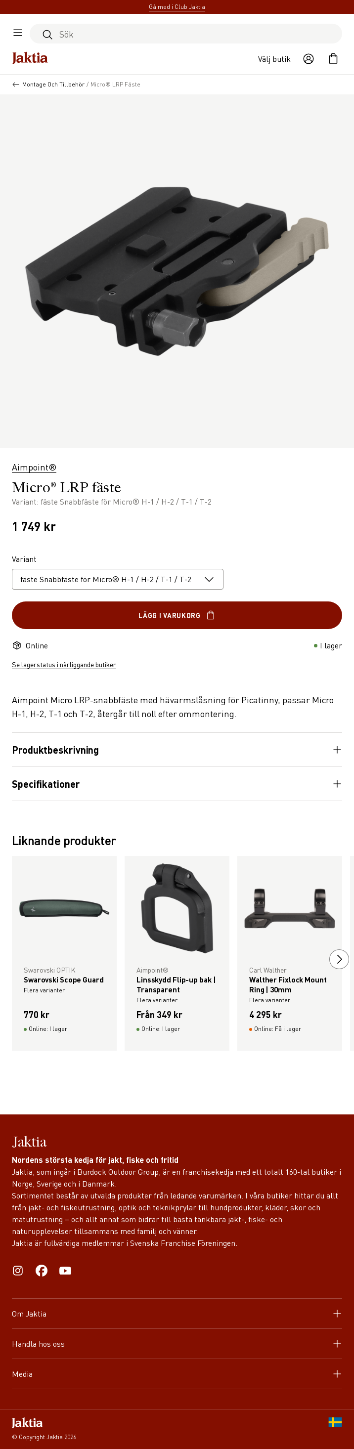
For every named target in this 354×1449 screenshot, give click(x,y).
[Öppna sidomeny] (18, 34)
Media (177, 1373)
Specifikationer (177, 784)
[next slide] (339, 959)
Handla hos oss (177, 1343)
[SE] (335, 1429)
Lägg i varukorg (177, 615)
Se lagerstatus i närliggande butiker (64, 664)
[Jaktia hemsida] (30, 58)
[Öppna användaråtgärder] (308, 59)
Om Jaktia (177, 1313)
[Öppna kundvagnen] (333, 58)
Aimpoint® (34, 466)
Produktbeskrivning (177, 750)
